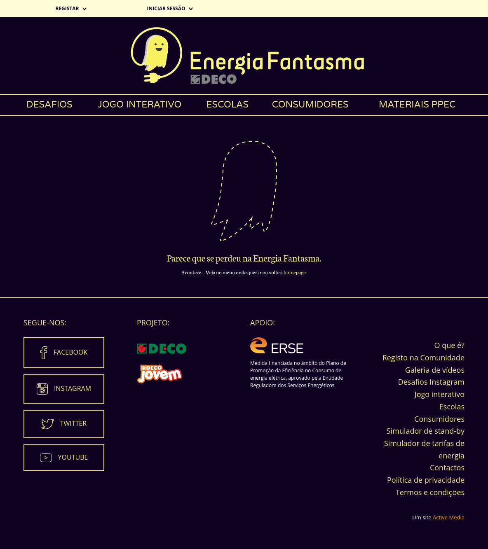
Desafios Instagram (431, 382)
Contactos (447, 467)
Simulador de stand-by (426, 431)
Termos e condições (430, 492)
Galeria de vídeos (435, 370)
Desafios (49, 104)
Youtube (73, 457)
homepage (295, 272)
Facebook (70, 352)
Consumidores (310, 104)
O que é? (449, 345)
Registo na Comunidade (423, 357)
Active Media (449, 517)
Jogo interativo (139, 104)
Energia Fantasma (244, 56)
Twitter (73, 423)
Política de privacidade (426, 480)
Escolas (227, 104)
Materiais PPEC (417, 104)
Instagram (72, 388)
